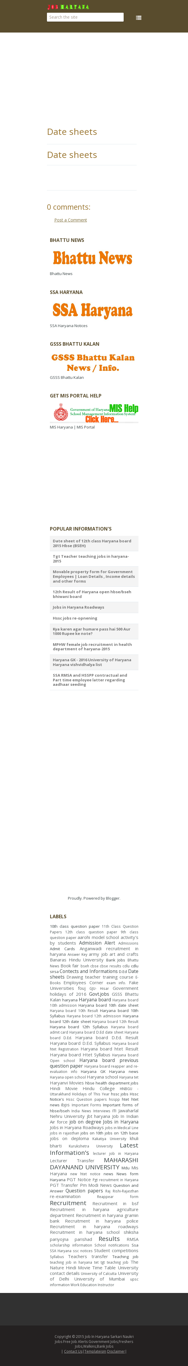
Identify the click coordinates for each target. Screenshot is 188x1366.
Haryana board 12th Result (115, 1021)
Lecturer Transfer (72, 1160)
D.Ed (123, 971)
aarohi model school (98, 937)
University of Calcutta (99, 1273)
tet (96, 1262)
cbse (94, 966)
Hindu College (99, 1088)
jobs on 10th (92, 1133)
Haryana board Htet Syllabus (80, 1055)
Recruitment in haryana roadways (94, 1226)
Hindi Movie (64, 1088)
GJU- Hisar (99, 988)
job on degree (85, 1121)
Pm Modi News (96, 1185)
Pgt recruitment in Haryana (115, 1179)
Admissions (128, 943)
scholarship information (71, 1245)
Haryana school (102, 1077)
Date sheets (72, 131)
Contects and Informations (89, 971)
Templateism (95, 1351)
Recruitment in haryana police (101, 1221)
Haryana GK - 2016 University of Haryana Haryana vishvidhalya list (92, 662)
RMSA (132, 1239)
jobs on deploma (69, 1138)
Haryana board (95, 999)
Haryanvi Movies (67, 1083)
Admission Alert (97, 943)
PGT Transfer (64, 1185)
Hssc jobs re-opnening (75, 618)
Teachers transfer (88, 1256)
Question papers (84, 1190)
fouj (82, 988)
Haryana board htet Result (109, 1049)
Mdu (126, 1168)
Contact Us (73, 1351)
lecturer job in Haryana (115, 1153)
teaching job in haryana (71, 1262)
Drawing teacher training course (99, 977)
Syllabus (57, 1256)
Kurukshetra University (91, 1146)
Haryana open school (68, 1077)
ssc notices (83, 1250)
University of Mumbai (99, 1279)
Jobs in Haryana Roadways (78, 607)
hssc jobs (119, 1094)
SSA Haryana (60, 1250)
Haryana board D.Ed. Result (106, 1037)
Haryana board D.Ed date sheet (96, 1032)
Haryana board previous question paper (94, 1063)
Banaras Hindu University (77, 960)
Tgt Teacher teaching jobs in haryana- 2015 (91, 559)
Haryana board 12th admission (94, 1015)
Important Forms (86, 1105)
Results (109, 1238)
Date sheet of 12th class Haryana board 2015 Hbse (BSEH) (92, 543)
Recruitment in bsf (115, 1203)
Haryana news (123, 1071)
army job (98, 954)
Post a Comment (70, 220)
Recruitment (68, 1203)
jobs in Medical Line (121, 1127)
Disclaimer (116, 1351)
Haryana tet (128, 1077)
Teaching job (125, 1256)
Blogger (113, 898)
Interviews (101, 1110)
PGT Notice (79, 1179)
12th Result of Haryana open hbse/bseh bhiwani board (92, 594)
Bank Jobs (115, 960)
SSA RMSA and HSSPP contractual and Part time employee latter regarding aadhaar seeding (90, 680)
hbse (89, 1083)
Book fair (70, 966)
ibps (65, 1105)
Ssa (135, 1245)
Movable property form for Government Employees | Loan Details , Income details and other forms (94, 576)
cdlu (126, 966)
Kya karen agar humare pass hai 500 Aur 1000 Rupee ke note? (91, 631)
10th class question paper (75, 926)
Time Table (104, 1267)
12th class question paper (91, 931)
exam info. (116, 982)
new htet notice (85, 1173)
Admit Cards (62, 948)
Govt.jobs (99, 994)
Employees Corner (83, 982)
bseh (85, 966)
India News (81, 1110)
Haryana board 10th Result (74, 1010)
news (108, 1173)
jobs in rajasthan (64, 1133)
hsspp (114, 1099)
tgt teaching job (114, 1262)
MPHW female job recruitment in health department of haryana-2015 (92, 647)
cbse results (110, 966)
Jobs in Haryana (120, 1121)
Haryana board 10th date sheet (108, 1005)
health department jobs (117, 1083)
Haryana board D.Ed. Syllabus (80, 1043)
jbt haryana (98, 1116)
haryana (70, 1000)
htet (125, 1099)
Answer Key (77, 954)
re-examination (65, 1196)
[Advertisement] (117, 79)
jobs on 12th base (121, 1133)
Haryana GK (93, 1071)
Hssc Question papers (86, 1099)
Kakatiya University (109, 1138)
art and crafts (123, 954)
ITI (114, 1110)
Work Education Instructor (92, 1284)
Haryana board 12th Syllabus (79, 1026)
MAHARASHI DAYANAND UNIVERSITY (94, 1163)
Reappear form (117, 1196)
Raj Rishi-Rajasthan (121, 1191)
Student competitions (116, 1250)
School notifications (111, 1245)
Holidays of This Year (90, 1094)
